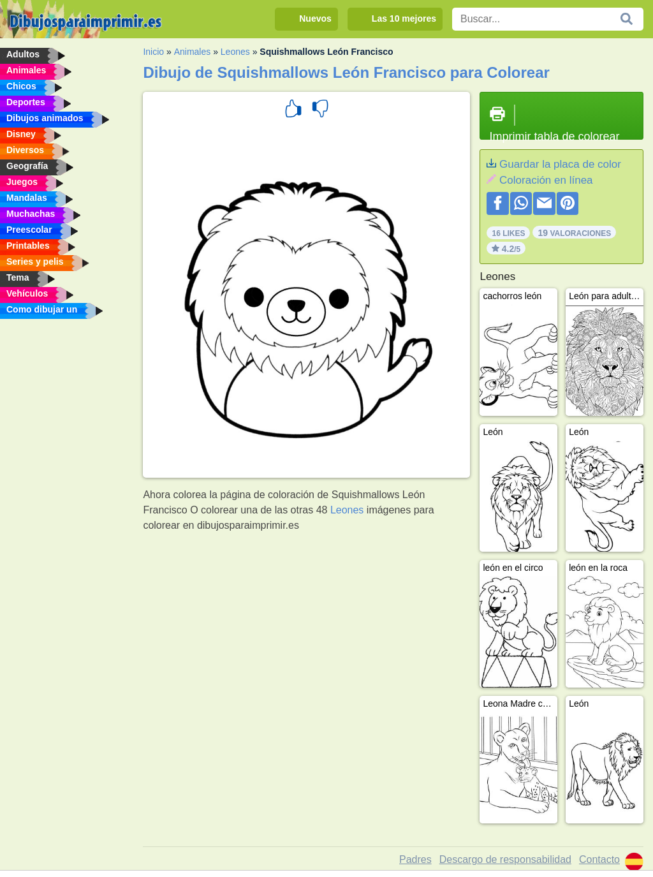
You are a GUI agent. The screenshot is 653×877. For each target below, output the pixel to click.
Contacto (599, 859)
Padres (415, 859)
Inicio (153, 52)
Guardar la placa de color (560, 164)
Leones (235, 52)
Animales (192, 52)
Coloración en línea (545, 180)
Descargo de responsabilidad (505, 859)
